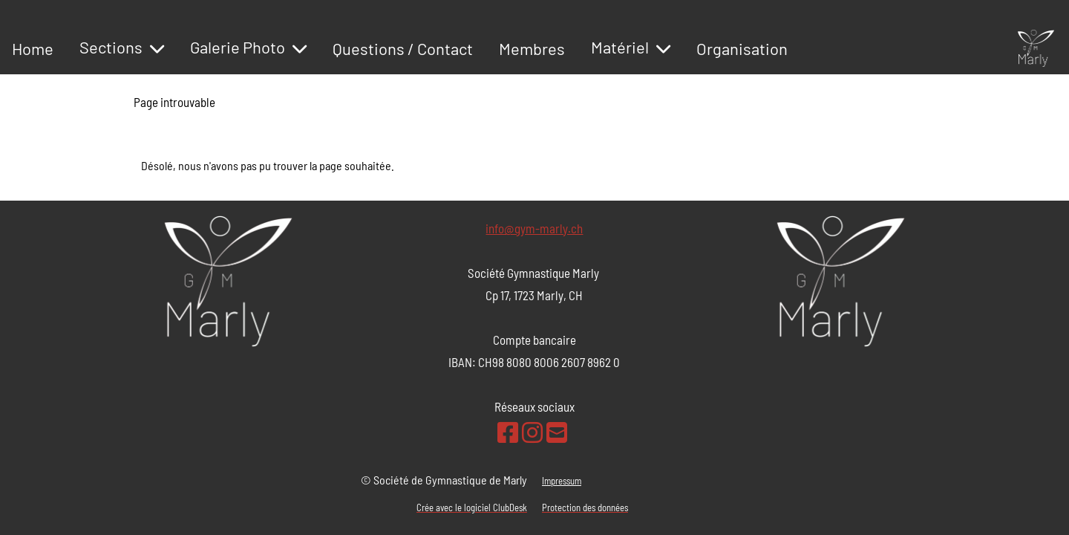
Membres (532, 48)
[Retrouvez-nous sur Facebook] (507, 432)
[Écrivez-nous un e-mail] (556, 432)
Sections (121, 46)
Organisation (742, 48)
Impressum (561, 481)
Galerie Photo (248, 46)
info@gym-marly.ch (534, 228)
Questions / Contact (403, 48)
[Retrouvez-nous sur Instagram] (532, 432)
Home (32, 48)
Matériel (630, 46)
